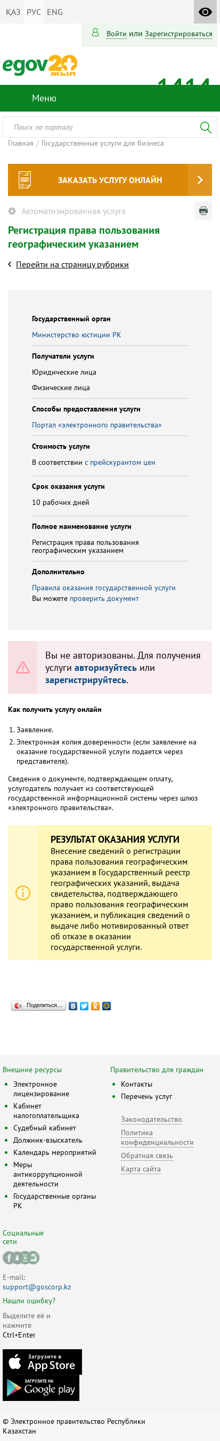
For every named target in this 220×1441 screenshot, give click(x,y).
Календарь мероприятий (54, 1152)
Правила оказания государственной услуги (104, 587)
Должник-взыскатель (48, 1140)
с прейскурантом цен (120, 462)
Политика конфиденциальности (157, 1137)
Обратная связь (147, 1155)
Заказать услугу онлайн (110, 180)
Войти (117, 33)
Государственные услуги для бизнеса (103, 143)
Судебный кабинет (44, 1128)
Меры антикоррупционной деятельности (48, 1174)
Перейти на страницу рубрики (72, 264)
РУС (34, 11)
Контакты (136, 1084)
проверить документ (104, 598)
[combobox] (110, 127)
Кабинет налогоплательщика (46, 1110)
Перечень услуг (146, 1096)
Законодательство (151, 1119)
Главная (21, 143)
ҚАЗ (13, 11)
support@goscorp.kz (37, 1287)
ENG (55, 11)
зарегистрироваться (179, 33)
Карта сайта (141, 1169)
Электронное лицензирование (41, 1088)
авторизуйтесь (106, 667)
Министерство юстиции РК (76, 334)
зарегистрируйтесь (85, 680)
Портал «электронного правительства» (97, 425)
